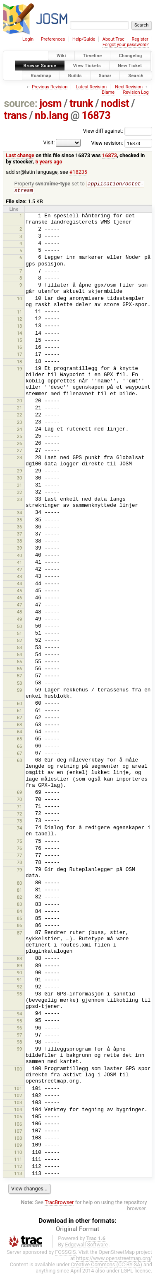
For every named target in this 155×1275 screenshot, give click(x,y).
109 (18, 1146)
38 (19, 542)
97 (19, 1036)
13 (19, 327)
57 (19, 676)
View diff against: (117, 131)
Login (27, 39)
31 (19, 486)
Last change (20, 155)
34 (19, 513)
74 (19, 829)
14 (19, 334)
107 (18, 1132)
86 (19, 926)
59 (19, 691)
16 (19, 348)
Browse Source (40, 65)
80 (19, 884)
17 (19, 355)
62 (19, 718)
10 (19, 299)
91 (19, 980)
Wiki (61, 55)
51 (19, 634)
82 (19, 898)
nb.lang (51, 115)
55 (19, 662)
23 (19, 423)
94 (19, 1014)
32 (19, 493)
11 (19, 313)
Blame (108, 92)
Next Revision (129, 87)
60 (19, 704)
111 (18, 1160)
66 (19, 747)
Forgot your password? (126, 44)
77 (19, 856)
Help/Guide (83, 39)
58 (19, 684)
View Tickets (87, 65)
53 (19, 648)
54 (19, 655)
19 (19, 369)
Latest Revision (91, 87)
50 (19, 627)
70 (19, 800)
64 (19, 732)
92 (19, 987)
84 (19, 912)
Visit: (49, 142)
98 (19, 1043)
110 (18, 1153)
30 (19, 479)
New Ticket (130, 65)
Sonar (105, 75)
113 (18, 1174)
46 (19, 598)
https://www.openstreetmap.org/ (114, 1259)
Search (135, 75)
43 (19, 577)
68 (19, 761)
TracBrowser (59, 1203)
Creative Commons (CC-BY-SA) (106, 1265)
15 (19, 341)
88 (19, 959)
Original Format (78, 1230)
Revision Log (135, 92)
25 (19, 437)
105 (18, 1117)
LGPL (127, 1271)
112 (18, 1167)
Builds (75, 75)
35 (19, 520)
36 (19, 527)
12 (19, 320)
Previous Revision (49, 87)
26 (19, 444)
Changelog (130, 55)
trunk (81, 103)
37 (19, 535)
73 (19, 822)
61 (19, 711)
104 (18, 1110)
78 (19, 863)
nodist (115, 103)
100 (18, 1070)
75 (19, 842)
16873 (95, 115)
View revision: (107, 143)
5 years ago (48, 161)
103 (18, 1103)
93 (19, 995)
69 (19, 793)
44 (19, 584)
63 (19, 725)
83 (19, 905)
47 (19, 605)
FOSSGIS (65, 1253)
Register (139, 39)
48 (19, 613)
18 (19, 362)
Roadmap (41, 75)
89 (19, 966)
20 (19, 401)
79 (19, 871)
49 (19, 620)
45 (19, 591)
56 (19, 669)
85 (19, 919)
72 (19, 815)
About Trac (113, 39)
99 (19, 1050)
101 (18, 1089)
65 (19, 739)
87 (19, 934)
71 (19, 807)
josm (50, 103)
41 (19, 563)
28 (19, 458)
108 (18, 1139)
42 (19, 570)
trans (15, 115)
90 (19, 973)
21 (19, 408)
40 (19, 556)
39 (19, 549)
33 (19, 500)
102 (18, 1096)
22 (19, 416)
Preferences (53, 39)
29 (19, 471)
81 (19, 891)
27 (19, 451)
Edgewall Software (86, 1245)
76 (19, 849)
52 (19, 641)
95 (19, 1021)
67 (19, 754)
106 (18, 1125)
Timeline (92, 55)
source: (21, 103)
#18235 (78, 172)
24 (19, 430)
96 (19, 1029)
